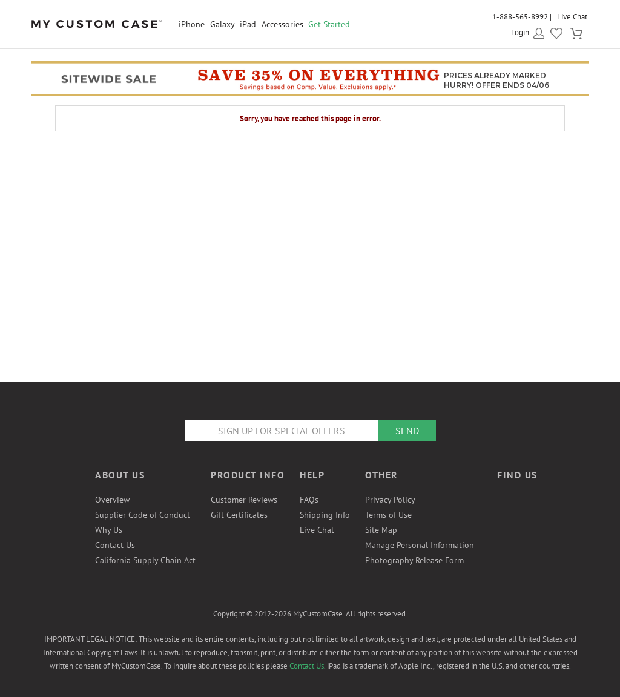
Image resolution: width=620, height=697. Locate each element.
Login (520, 32)
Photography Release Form (414, 560)
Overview (112, 499)
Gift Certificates (239, 514)
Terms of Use (388, 514)
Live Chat (572, 17)
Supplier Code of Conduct (142, 514)
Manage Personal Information (419, 545)
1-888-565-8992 (520, 17)
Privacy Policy (390, 499)
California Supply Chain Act (145, 560)
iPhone (192, 24)
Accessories (282, 24)
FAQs (309, 499)
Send (407, 430)
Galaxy (222, 24)
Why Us (108, 529)
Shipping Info (325, 514)
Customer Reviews (244, 499)
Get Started (329, 24)
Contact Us (115, 545)
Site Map (381, 529)
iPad (248, 24)
